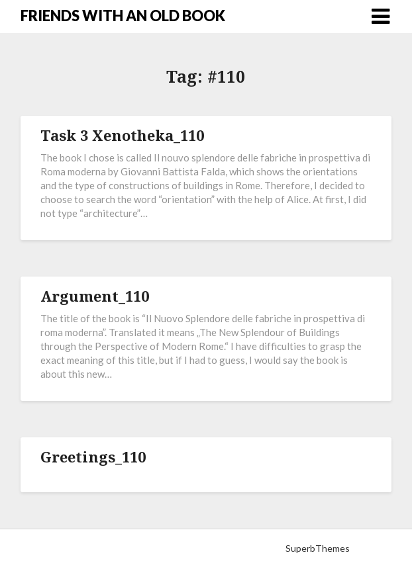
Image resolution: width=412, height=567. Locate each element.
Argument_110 (94, 296)
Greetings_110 (93, 456)
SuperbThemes (317, 548)
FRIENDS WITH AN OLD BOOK (123, 15)
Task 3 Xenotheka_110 (122, 135)
